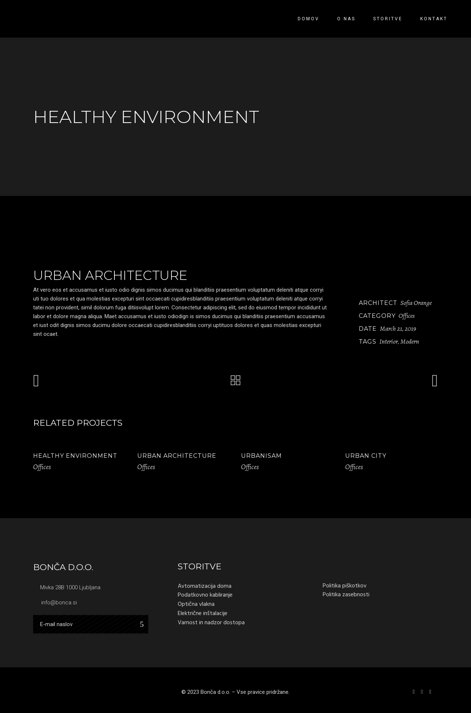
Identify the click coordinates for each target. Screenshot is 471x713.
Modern (409, 341)
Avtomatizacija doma (204, 586)
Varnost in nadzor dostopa (211, 622)
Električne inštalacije (202, 613)
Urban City (365, 455)
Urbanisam (261, 455)
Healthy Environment (75, 455)
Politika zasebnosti (346, 594)
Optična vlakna (196, 604)
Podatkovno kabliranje (205, 595)
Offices (407, 315)
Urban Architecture (176, 455)
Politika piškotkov (344, 586)
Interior (388, 341)
